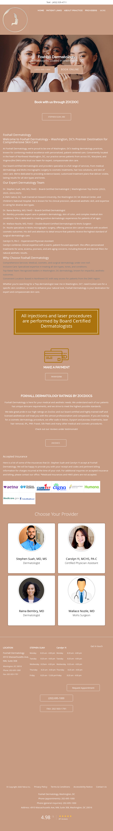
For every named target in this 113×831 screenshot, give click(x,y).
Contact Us (101, 786)
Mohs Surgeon (81, 615)
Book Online (70, 69)
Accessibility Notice (83, 786)
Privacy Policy (40, 786)
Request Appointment (83, 687)
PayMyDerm (56, 376)
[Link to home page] (19, 20)
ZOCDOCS (55, 443)
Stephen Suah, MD (56, 117)
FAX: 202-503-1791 (57, 708)
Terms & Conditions (60, 786)
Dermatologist (31, 563)
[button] (108, 10)
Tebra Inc (26, 787)
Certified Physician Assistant (81, 563)
